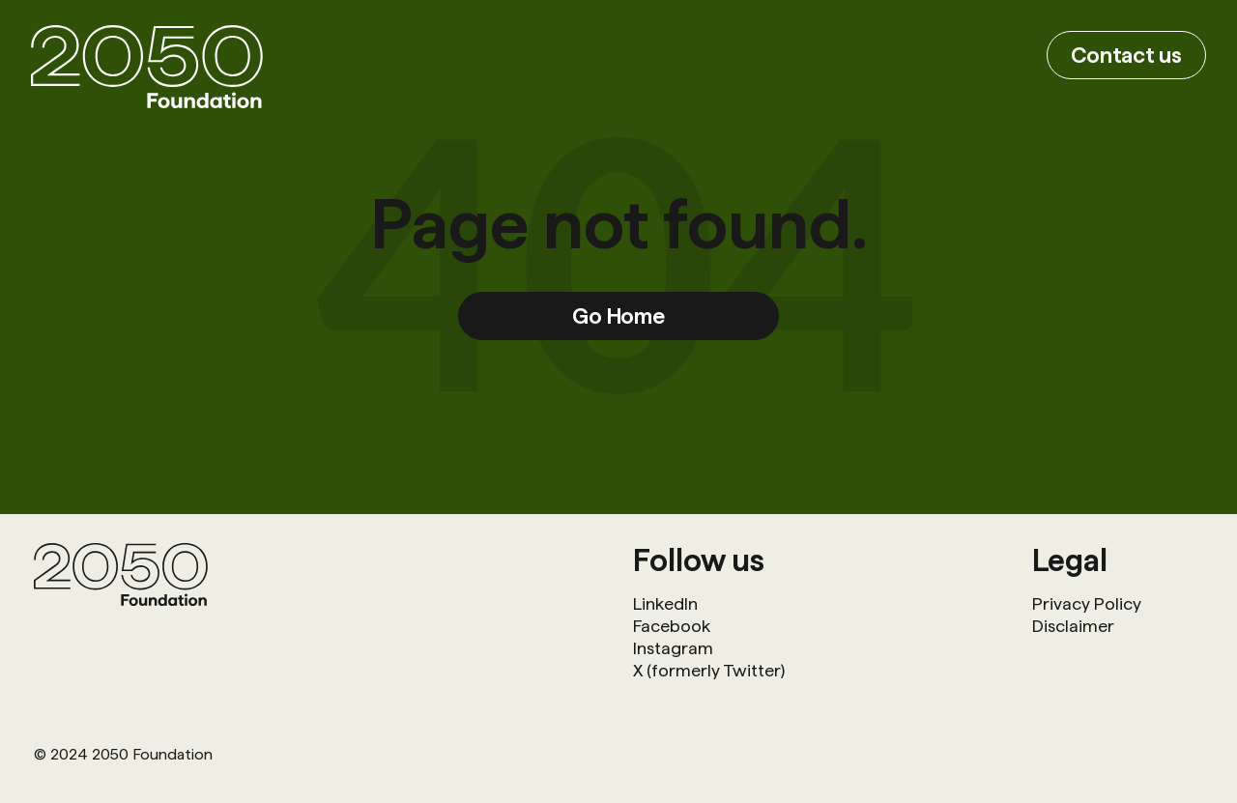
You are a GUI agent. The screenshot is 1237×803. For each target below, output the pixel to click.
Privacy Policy (1086, 603)
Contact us (1126, 55)
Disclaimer (1073, 626)
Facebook (671, 626)
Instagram (673, 648)
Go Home (618, 315)
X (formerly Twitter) (709, 670)
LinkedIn (665, 603)
